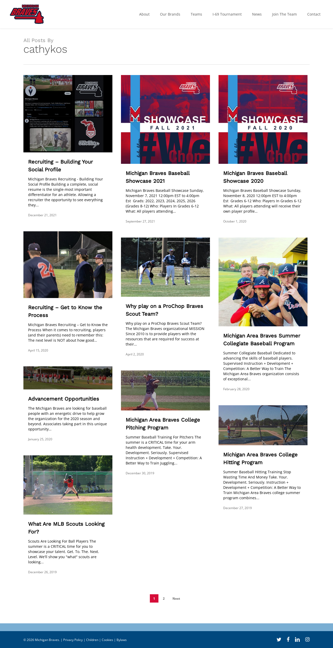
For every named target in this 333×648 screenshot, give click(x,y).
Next (176, 598)
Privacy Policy (73, 640)
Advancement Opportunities (63, 399)
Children (92, 640)
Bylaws (122, 640)
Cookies (107, 640)
